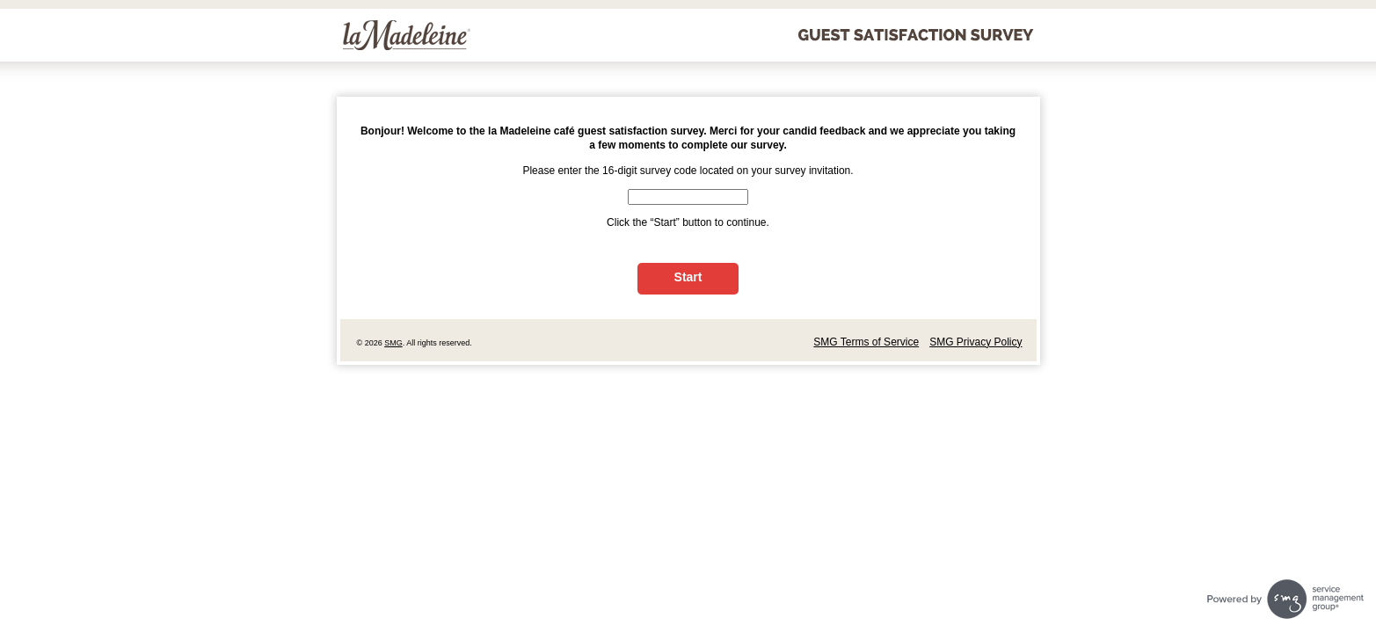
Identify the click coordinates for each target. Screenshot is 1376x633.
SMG (393, 342)
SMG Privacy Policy (975, 342)
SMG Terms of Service (866, 342)
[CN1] (687, 197)
